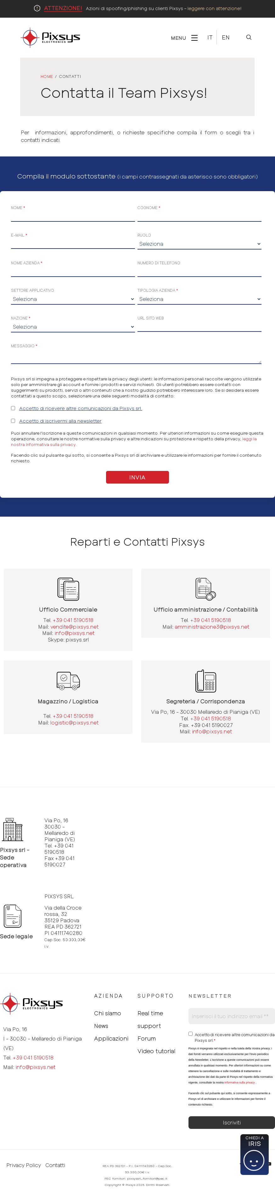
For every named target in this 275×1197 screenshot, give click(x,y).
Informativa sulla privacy (239, 1082)
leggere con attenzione (214, 8)
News (101, 1025)
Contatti (55, 1165)
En (226, 37)
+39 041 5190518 (73, 620)
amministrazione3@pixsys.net (212, 627)
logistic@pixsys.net (74, 722)
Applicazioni (111, 1038)
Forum (147, 1038)
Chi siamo (107, 1013)
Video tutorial (156, 1050)
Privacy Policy (23, 1165)
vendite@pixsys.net (74, 627)
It (210, 37)
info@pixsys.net (74, 633)
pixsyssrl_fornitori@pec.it (147, 1178)
